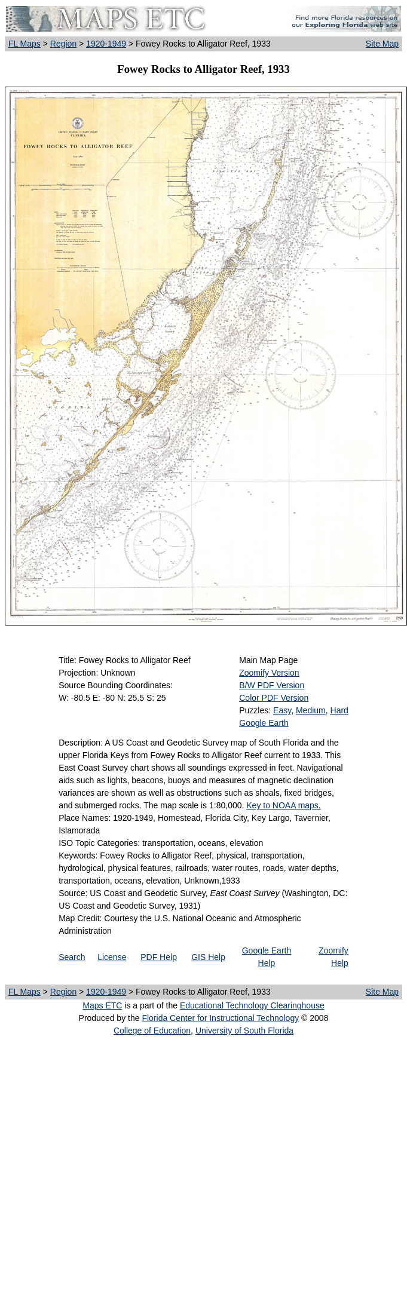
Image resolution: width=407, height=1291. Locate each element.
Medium (311, 710)
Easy (282, 710)
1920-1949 (106, 43)
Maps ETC (102, 1005)
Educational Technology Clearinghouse (252, 1005)
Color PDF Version (273, 698)
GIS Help (208, 957)
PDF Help (158, 957)
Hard (339, 710)
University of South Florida (244, 1030)
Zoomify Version (269, 672)
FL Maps (24, 43)
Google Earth (264, 723)
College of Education (152, 1030)
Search (72, 957)
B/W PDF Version (271, 685)
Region (63, 43)
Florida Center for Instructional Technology (220, 1018)
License (111, 957)
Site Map (382, 43)
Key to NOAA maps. (283, 805)
